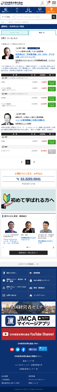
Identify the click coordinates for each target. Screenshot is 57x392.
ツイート (43, 348)
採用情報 (31, 376)
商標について (33, 383)
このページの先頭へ (28, 264)
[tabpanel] (11, 232)
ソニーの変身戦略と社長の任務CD (30, 120)
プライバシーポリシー (36, 380)
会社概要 (4, 376)
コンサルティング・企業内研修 (27, 365)
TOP (2, 22)
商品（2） (42, 32)
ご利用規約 (5, 380)
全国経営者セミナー (27, 369)
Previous (2, 247)
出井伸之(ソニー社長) (23, 124)
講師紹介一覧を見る (28, 252)
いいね (33, 349)
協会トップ (27, 361)
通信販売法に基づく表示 (10, 383)
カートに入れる (52, 82)
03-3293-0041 (28, 179)
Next (52, 247)
